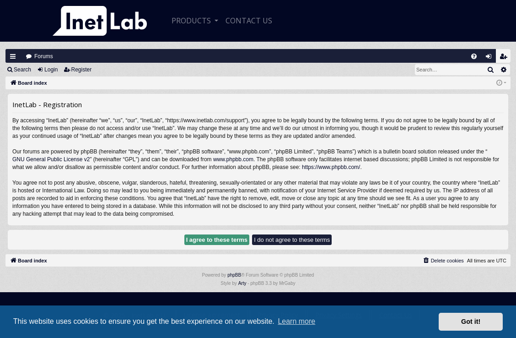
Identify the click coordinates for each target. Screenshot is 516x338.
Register (81, 69)
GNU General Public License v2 (51, 159)
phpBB (234, 275)
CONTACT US (249, 21)
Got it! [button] (470, 321)
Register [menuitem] (505, 58)
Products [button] (192, 21)
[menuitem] (474, 56)
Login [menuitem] (491, 58)
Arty (242, 283)
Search (22, 69)
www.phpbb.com (233, 159)
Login (51, 69)
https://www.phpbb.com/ (331, 167)
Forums (43, 56)
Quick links (12, 56)
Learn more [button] (296, 321)
